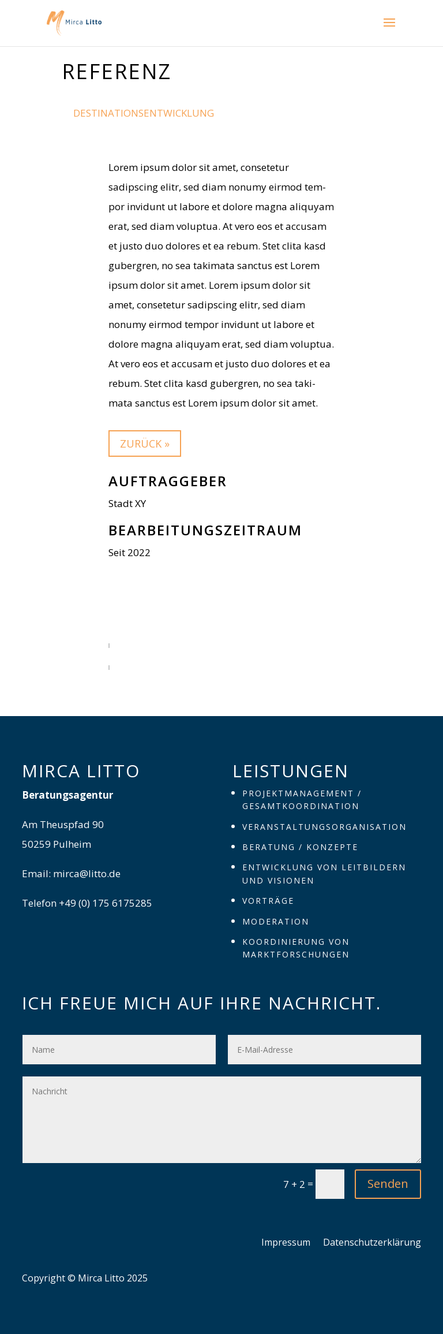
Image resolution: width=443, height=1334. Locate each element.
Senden (387, 1183)
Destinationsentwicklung (143, 113)
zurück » (145, 443)
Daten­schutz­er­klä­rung (372, 1243)
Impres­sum (285, 1243)
